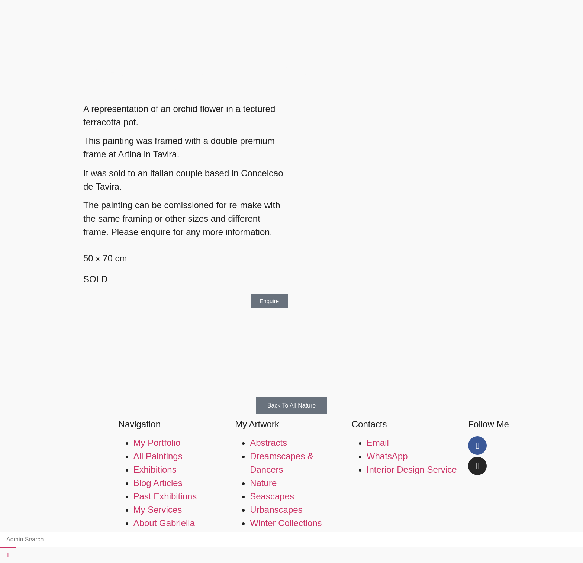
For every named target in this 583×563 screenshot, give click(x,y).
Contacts (369, 424)
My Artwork (257, 424)
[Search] (8, 555)
